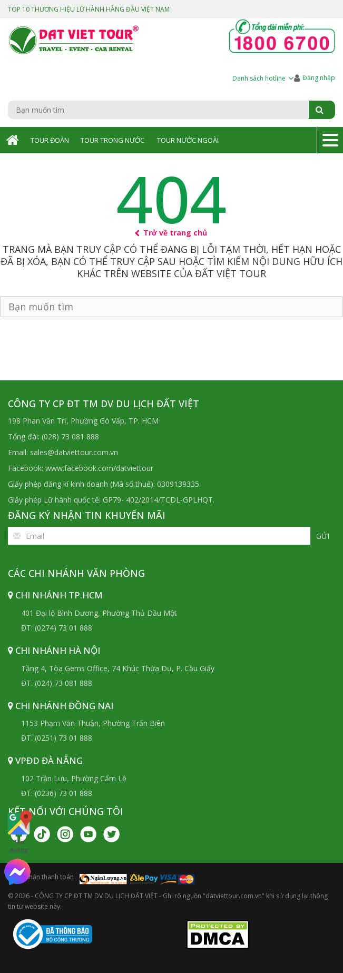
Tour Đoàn (50, 140)
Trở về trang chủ (171, 233)
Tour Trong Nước (112, 140)
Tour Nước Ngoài (188, 140)
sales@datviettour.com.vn (74, 452)
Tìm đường (18, 831)
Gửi (322, 536)
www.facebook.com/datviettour (99, 468)
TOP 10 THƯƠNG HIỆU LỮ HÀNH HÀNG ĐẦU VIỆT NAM (89, 9)
